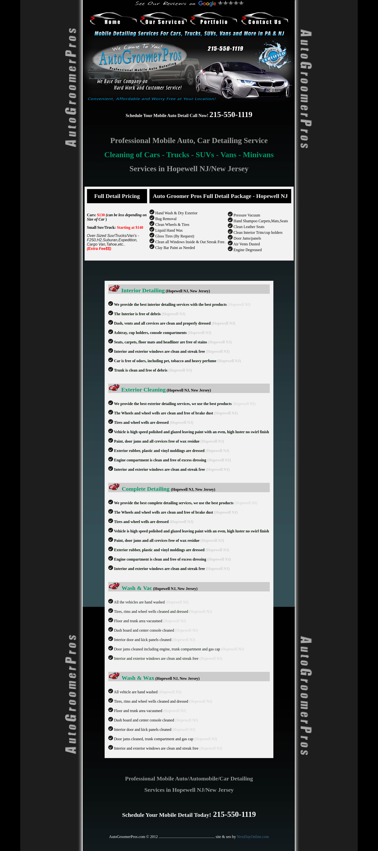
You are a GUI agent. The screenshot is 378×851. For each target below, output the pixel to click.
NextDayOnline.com (253, 837)
